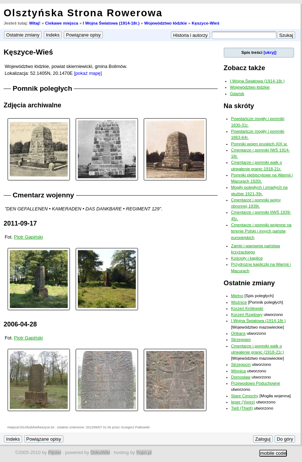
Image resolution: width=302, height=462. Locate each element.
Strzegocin (241, 364)
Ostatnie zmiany (249, 283)
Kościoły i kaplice (247, 258)
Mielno (237, 296)
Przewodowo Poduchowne (255, 383)
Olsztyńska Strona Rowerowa (83, 12)
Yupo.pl (144, 452)
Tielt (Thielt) (242, 408)
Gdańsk (237, 93)
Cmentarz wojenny (43, 195)
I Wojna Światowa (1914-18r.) (111, 23)
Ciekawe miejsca (61, 23)
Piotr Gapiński (28, 237)
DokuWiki (100, 452)
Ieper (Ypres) (243, 402)
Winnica (238, 371)
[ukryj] (270, 52)
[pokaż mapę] (88, 73)
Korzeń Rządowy (247, 314)
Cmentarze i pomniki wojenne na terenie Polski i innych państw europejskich (261, 231)
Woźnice (239, 302)
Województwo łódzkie (165, 23)
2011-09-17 (20, 223)
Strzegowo (241, 339)
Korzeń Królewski (247, 308)
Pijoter (54, 452)
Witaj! (34, 23)
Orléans (238, 333)
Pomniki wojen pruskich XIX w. (259, 144)
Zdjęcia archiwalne (32, 105)
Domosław (241, 377)
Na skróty (239, 106)
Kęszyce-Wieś (205, 23)
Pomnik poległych (42, 88)
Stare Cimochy (245, 396)
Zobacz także (244, 68)
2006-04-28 (20, 324)
